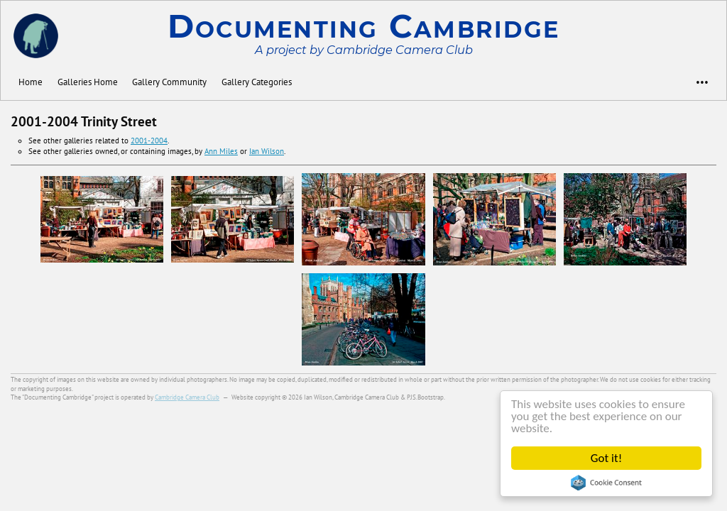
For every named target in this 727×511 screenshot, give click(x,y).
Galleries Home (88, 82)
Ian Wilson (266, 151)
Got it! (606, 458)
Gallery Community (169, 82)
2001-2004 (149, 140)
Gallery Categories (257, 82)
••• (696, 82)
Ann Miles (221, 151)
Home (30, 82)
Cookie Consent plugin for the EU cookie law (606, 482)
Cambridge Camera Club (187, 397)
